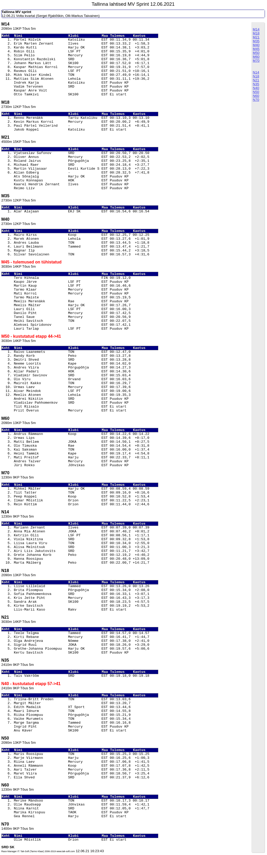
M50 (256, 53)
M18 (256, 33)
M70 (256, 61)
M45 (256, 49)
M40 (256, 45)
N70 (256, 100)
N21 (256, 80)
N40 (256, 88)
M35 (256, 41)
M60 (256, 57)
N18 (256, 76)
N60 (256, 96)
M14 (256, 29)
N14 (256, 72)
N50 (256, 92)
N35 (256, 84)
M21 (256, 37)
